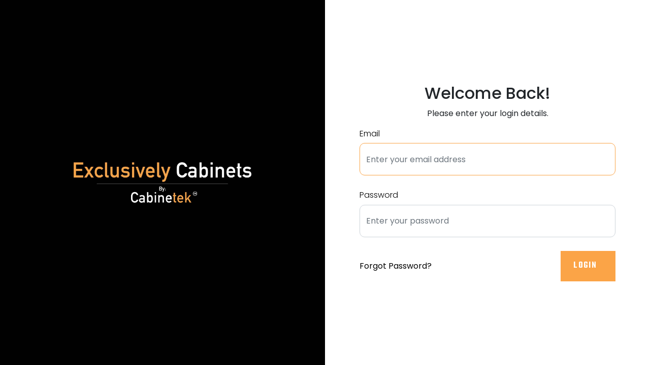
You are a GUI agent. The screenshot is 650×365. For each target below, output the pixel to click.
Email (370, 133)
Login (586, 265)
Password (379, 195)
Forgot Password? (396, 266)
